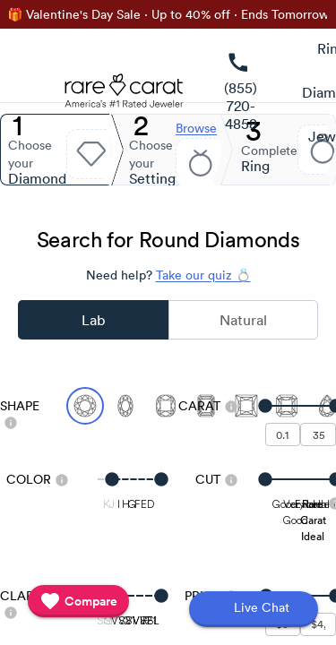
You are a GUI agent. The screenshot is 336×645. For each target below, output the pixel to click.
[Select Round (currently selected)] (85, 406)
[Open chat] (253, 609)
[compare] (78, 601)
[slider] (301, 405)
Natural (243, 320)
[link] (240, 92)
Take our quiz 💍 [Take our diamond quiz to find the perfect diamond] (203, 275)
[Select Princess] (246, 406)
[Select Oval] (125, 406)
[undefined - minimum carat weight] (283, 434)
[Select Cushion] (166, 406)
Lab (93, 320)
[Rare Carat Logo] (125, 95)
